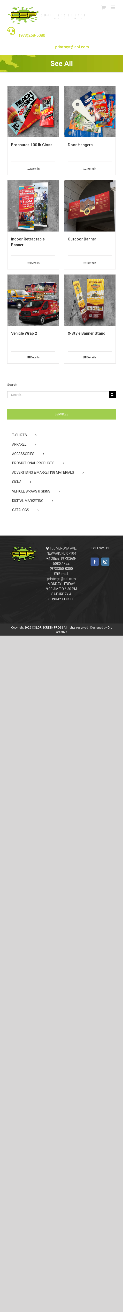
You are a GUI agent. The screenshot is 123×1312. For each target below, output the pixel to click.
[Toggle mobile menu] (113, 7)
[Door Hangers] (89, 111)
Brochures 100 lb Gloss (32, 145)
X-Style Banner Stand (86, 333)
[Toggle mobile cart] (103, 7)
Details (35, 169)
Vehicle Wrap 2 (24, 333)
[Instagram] (105, 562)
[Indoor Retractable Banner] (33, 206)
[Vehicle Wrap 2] (33, 300)
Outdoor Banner (82, 239)
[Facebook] (95, 562)
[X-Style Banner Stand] (89, 300)
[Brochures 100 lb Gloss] (33, 111)
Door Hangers (80, 145)
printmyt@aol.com (61, 579)
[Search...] (58, 394)
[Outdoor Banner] (89, 206)
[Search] (112, 394)
